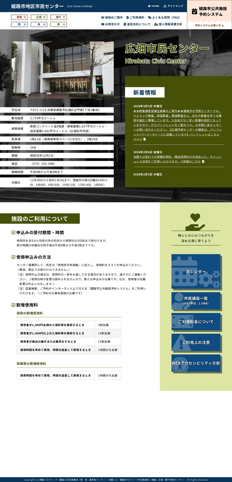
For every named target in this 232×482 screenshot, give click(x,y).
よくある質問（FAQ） (165, 17)
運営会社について (137, 24)
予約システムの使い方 (209, 25)
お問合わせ (110, 24)
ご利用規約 (135, 17)
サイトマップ (173, 6)
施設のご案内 (112, 17)
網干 (60, 17)
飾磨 (21, 17)
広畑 (41, 17)
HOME (153, 6)
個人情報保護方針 (168, 24)
